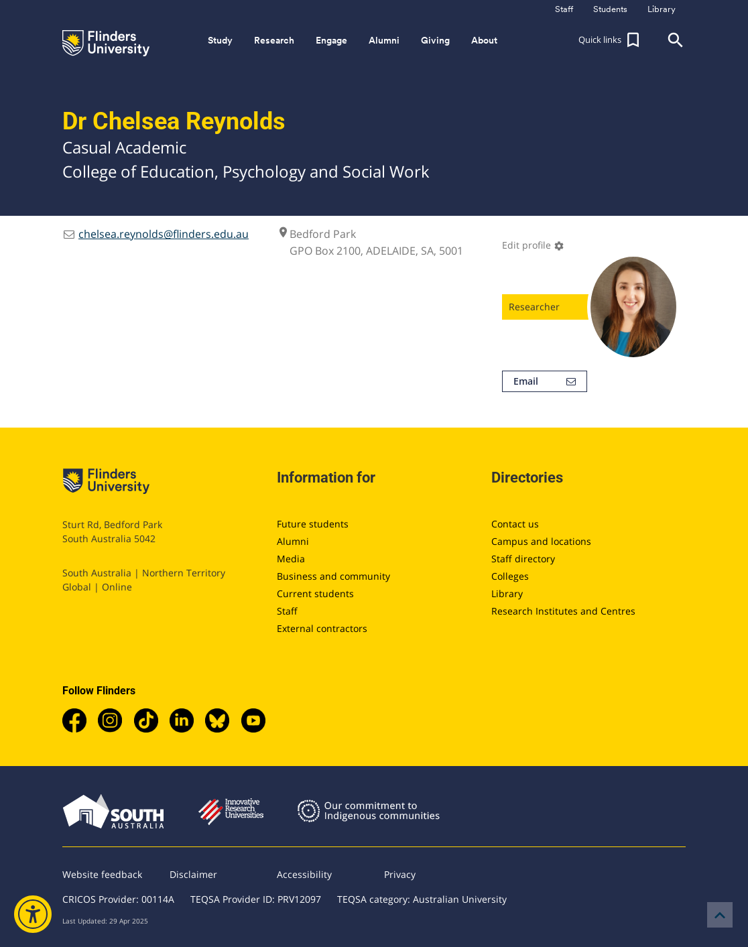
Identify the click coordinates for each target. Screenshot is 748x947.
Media (291, 558)
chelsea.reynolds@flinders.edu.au (163, 234)
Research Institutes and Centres (563, 611)
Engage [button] (331, 40)
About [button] (484, 40)
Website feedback (102, 874)
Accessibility (304, 874)
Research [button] (274, 40)
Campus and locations (541, 541)
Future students (313, 523)
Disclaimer (193, 874)
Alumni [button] (384, 40)
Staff (287, 611)
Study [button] (220, 40)
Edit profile (533, 245)
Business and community (333, 576)
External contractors (322, 628)
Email (544, 381)
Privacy (400, 874)
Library (507, 593)
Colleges (510, 576)
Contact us (515, 523)
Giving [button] (435, 40)
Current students (315, 593)
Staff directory (523, 558)
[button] (610, 40)
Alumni (293, 541)
